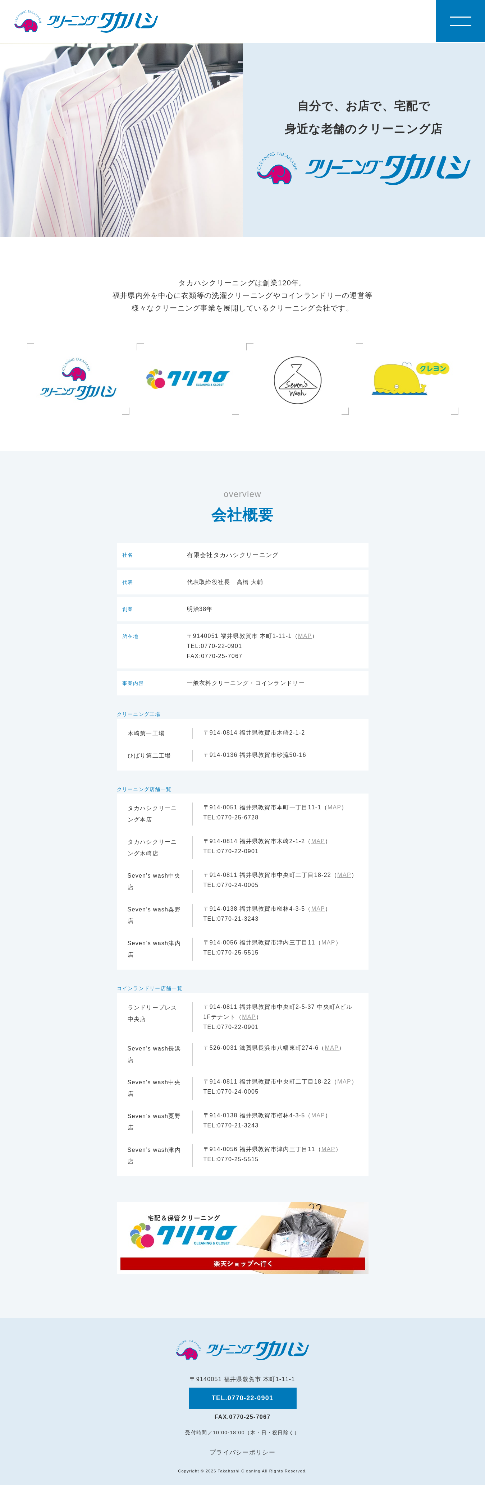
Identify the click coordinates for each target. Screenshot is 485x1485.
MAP (305, 636)
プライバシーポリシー (242, 1452)
